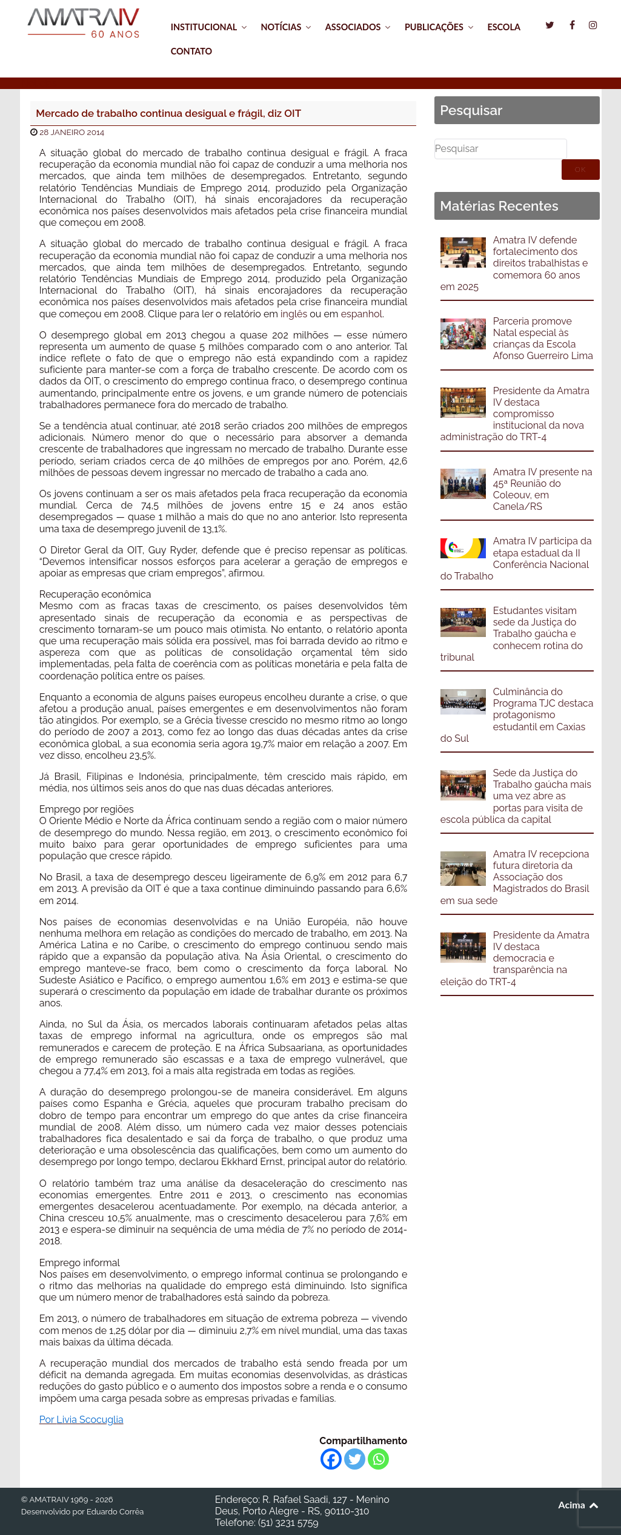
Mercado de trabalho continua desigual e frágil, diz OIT (168, 113)
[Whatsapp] (378, 1459)
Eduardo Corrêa (115, 1511)
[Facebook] (331, 1459)
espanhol (361, 314)
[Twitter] (354, 1459)
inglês (294, 314)
